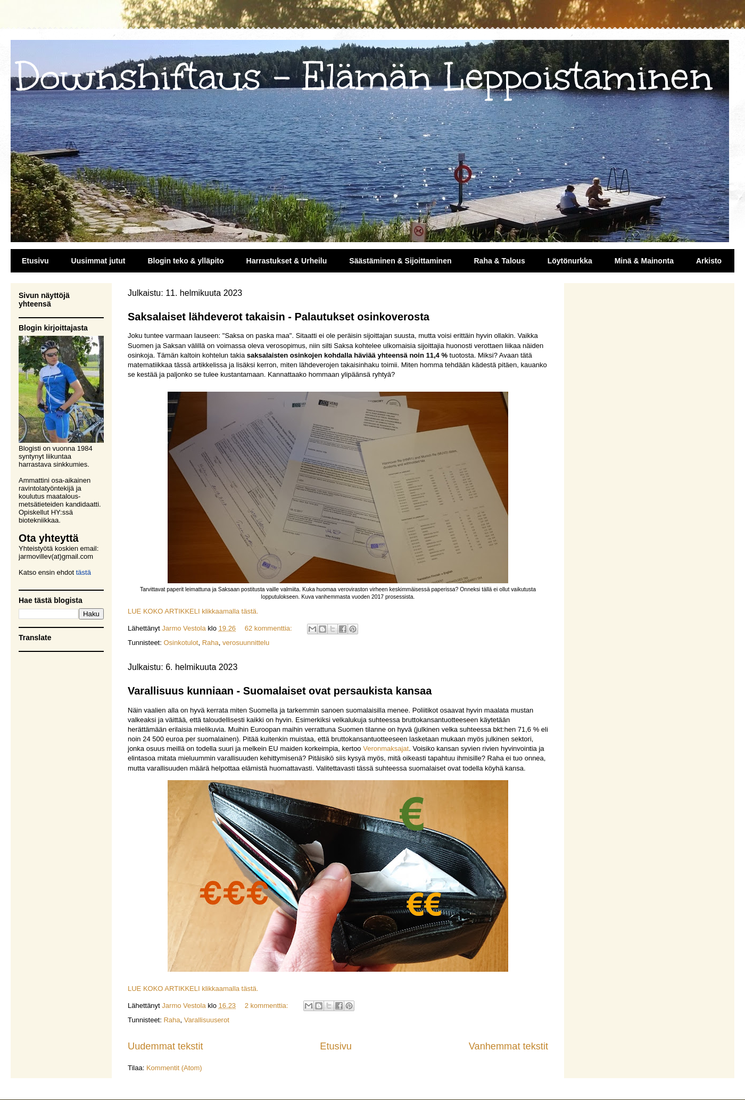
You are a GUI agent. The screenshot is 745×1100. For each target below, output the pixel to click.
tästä (83, 572)
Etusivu (35, 261)
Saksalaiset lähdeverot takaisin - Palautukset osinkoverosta (278, 316)
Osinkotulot (180, 643)
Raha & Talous (499, 261)
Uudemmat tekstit (165, 1046)
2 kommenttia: (267, 1006)
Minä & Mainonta (644, 261)
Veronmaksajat (386, 748)
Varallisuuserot (206, 1020)
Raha (210, 643)
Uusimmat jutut (98, 261)
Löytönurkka (570, 261)
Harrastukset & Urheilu (286, 261)
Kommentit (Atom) (174, 1068)
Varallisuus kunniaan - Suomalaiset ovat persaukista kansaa (280, 691)
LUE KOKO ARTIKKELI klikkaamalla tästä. (193, 611)
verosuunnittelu (245, 643)
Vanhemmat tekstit (508, 1046)
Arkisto (709, 261)
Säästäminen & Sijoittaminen (400, 261)
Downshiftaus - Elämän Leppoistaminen (364, 77)
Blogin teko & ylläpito (185, 261)
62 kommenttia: (269, 628)
